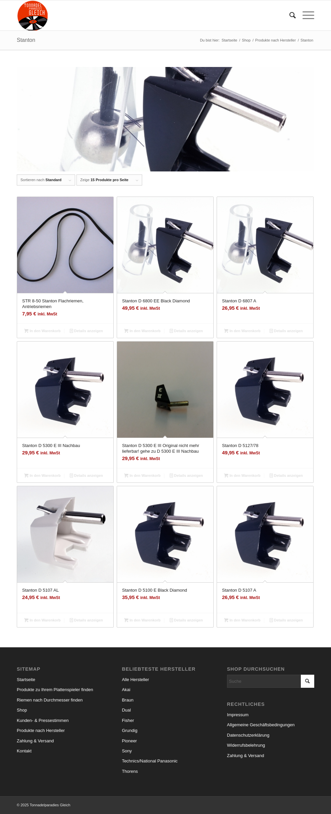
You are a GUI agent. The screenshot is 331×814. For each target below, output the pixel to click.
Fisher (128, 720)
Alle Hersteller (135, 679)
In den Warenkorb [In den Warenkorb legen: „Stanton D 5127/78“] (242, 475)
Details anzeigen (86, 331)
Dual (126, 710)
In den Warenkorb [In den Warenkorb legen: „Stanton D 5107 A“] (242, 620)
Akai (126, 689)
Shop (22, 710)
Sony (127, 750)
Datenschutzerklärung (248, 735)
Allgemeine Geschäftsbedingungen (261, 724)
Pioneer (129, 740)
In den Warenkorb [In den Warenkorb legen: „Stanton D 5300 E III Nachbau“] (42, 475)
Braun (127, 699)
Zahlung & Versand (35, 740)
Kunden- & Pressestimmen (43, 720)
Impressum (238, 714)
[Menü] (305, 15)
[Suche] (289, 15)
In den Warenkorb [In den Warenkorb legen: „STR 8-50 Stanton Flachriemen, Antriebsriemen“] (42, 331)
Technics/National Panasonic (149, 760)
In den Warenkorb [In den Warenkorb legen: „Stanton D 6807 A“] (242, 331)
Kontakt (24, 750)
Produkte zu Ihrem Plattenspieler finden (55, 689)
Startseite (26, 679)
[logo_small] (33, 15)
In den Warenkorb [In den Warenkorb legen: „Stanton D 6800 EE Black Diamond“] (142, 331)
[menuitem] (289, 15)
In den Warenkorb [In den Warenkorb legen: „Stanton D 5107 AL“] (42, 620)
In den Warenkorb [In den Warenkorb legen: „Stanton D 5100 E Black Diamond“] (142, 620)
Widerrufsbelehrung (246, 745)
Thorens (130, 771)
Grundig (129, 730)
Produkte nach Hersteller (41, 730)
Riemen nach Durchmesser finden (50, 699)
